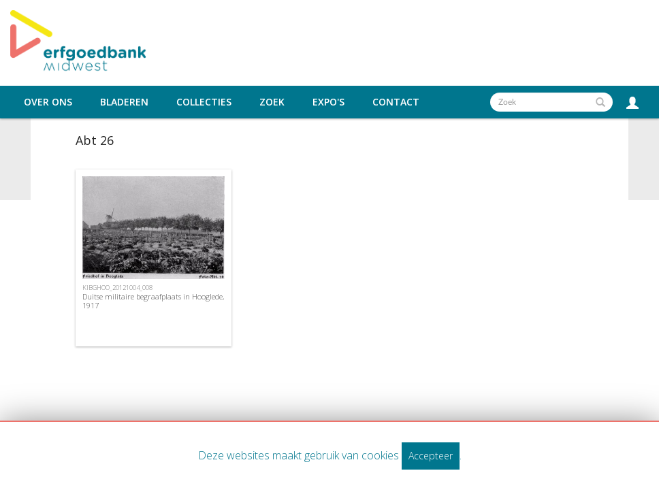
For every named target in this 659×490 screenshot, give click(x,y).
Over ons (48, 102)
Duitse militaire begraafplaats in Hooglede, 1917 (153, 300)
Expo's (328, 102)
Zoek (272, 102)
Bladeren (124, 102)
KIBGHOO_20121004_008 (117, 287)
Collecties (203, 102)
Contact (395, 102)
